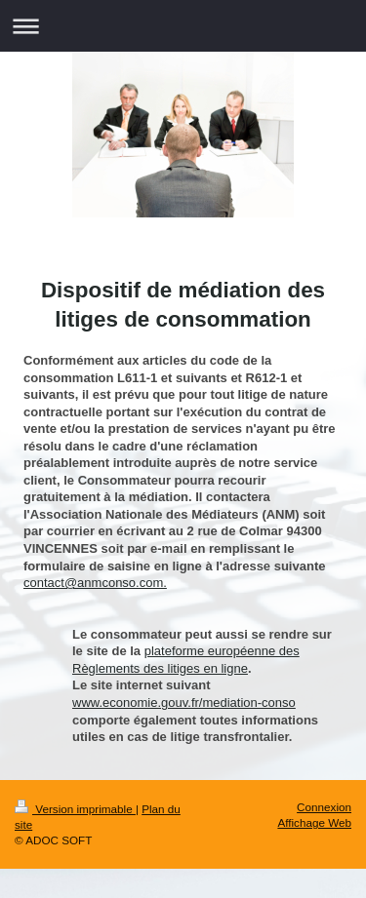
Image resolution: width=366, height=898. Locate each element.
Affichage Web (314, 822)
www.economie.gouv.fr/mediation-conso (184, 702)
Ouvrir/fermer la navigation (183, 26)
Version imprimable (75, 808)
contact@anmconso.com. (95, 582)
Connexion (324, 806)
